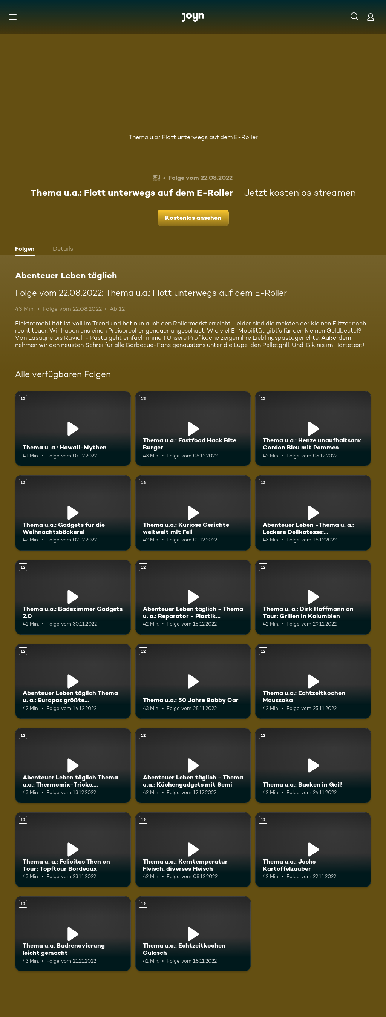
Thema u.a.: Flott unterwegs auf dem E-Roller (193, 137)
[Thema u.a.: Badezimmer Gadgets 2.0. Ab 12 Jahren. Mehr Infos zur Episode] (73, 597)
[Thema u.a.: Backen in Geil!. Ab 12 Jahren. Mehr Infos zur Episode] (313, 765)
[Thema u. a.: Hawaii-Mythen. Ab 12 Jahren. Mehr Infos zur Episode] (73, 428)
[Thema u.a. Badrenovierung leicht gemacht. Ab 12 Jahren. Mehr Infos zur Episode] (73, 933)
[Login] (370, 16)
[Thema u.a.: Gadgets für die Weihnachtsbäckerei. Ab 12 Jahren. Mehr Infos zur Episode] (73, 512)
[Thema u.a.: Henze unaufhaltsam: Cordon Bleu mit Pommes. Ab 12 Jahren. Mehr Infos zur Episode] (313, 428)
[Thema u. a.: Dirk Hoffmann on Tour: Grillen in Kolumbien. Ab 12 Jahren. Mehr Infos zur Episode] (313, 597)
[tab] (27, 249)
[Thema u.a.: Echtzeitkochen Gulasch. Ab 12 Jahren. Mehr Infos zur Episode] (193, 933)
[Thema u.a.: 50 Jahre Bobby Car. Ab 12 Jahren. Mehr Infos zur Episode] (193, 681)
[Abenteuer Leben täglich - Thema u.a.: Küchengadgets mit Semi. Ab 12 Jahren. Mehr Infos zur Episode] (193, 765)
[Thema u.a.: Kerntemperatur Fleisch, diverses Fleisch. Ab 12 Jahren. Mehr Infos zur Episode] (193, 849)
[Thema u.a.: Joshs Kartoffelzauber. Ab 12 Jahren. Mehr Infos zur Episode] (313, 849)
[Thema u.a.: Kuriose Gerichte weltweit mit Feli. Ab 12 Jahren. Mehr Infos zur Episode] (193, 512)
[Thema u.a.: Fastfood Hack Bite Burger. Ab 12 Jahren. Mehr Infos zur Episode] (193, 428)
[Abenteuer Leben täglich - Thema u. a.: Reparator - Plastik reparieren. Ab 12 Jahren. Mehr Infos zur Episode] (193, 597)
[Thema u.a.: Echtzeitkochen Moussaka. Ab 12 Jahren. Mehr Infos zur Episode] (313, 681)
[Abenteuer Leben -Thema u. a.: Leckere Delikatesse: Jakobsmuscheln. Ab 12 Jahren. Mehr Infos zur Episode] (313, 512)
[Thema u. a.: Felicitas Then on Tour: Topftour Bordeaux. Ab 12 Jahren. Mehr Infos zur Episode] (73, 849)
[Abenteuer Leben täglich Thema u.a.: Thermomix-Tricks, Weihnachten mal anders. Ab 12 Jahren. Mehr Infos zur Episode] (73, 765)
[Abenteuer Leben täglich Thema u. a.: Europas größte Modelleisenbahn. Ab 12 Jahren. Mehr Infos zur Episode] (73, 681)
